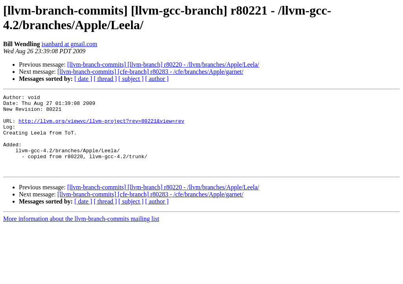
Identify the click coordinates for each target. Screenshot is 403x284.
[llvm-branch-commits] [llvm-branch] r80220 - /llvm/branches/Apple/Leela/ (163, 64)
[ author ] (157, 78)
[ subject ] (131, 78)
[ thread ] (105, 78)
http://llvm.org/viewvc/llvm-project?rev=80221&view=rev (101, 126)
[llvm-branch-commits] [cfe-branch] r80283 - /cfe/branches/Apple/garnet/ (150, 71)
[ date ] (83, 78)
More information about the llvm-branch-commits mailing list (81, 234)
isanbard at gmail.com (70, 44)
